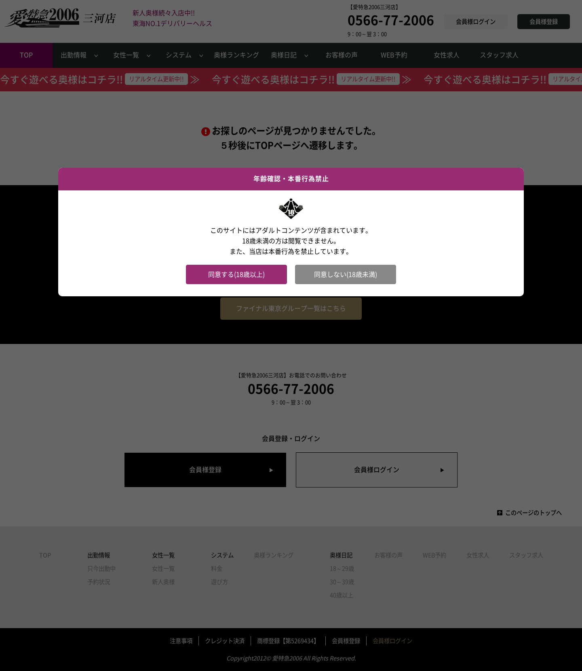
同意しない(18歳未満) (345, 274)
